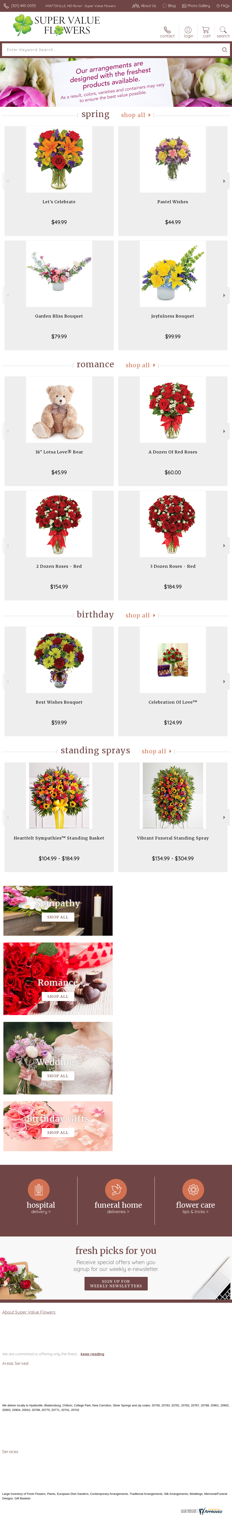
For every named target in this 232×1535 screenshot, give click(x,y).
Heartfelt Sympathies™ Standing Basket (59, 838)
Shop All (133, 115)
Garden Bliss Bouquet (59, 316)
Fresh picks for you (116, 1122)
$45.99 (59, 472)
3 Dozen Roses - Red (173, 566)
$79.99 (59, 336)
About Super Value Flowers (29, 1176)
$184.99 (173, 586)
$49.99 (59, 222)
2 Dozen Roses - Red (59, 566)
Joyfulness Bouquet (172, 316)
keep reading (92, 1218)
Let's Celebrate (59, 201)
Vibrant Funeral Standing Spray (173, 838)
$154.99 (59, 586)
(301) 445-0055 (23, 5)
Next (225, 181)
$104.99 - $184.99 (59, 858)
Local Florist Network (185, 1530)
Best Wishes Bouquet (59, 702)
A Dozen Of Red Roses (173, 452)
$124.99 (173, 722)
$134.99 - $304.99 (173, 858)
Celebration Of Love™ (173, 702)
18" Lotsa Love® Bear (59, 452)
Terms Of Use (126, 1530)
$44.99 (173, 222)
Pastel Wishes (172, 201)
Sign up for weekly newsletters (116, 1147)
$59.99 (59, 722)
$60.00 (173, 472)
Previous (7, 181)
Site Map (213, 1530)
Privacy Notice (153, 1530)
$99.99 (173, 336)
